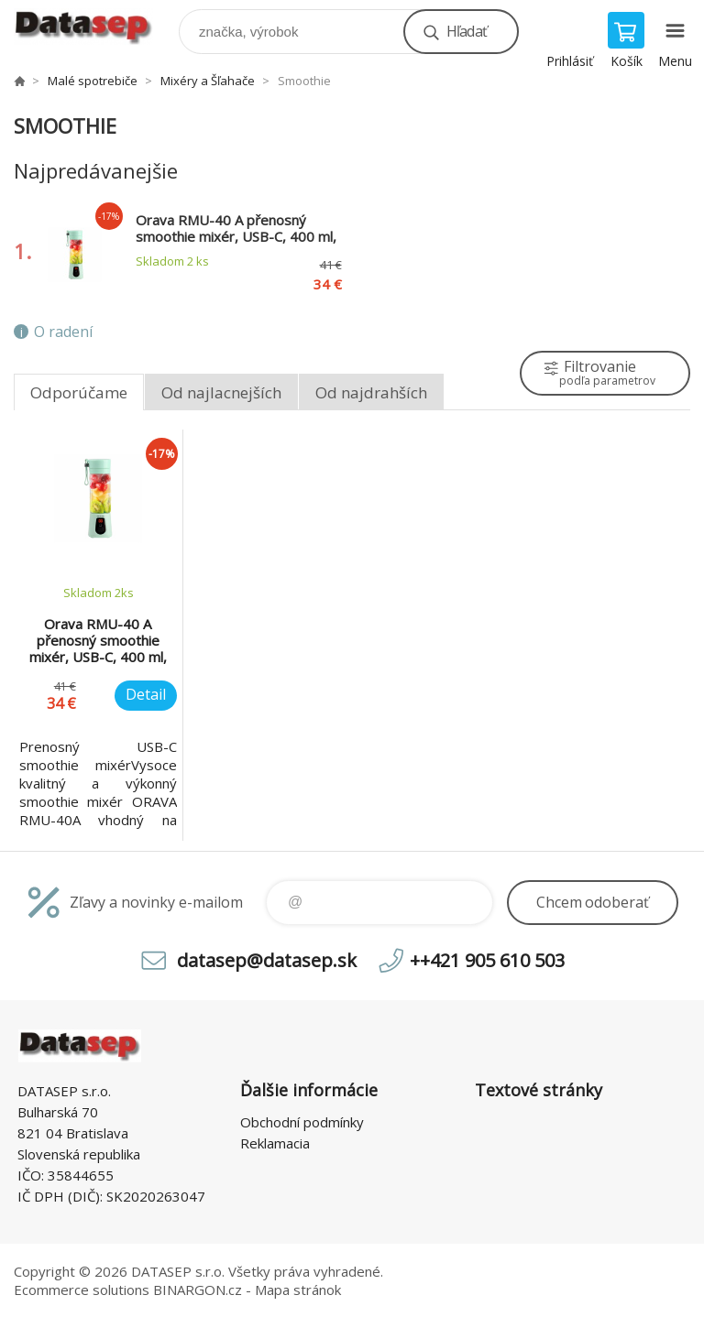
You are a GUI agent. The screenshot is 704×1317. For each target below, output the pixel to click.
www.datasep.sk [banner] (95, 27)
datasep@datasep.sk (267, 960)
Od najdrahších (371, 392)
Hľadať (466, 31)
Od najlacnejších (221, 392)
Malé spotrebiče (93, 80)
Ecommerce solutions (81, 1289)
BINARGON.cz (197, 1289)
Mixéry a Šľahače (207, 80)
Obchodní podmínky (302, 1122)
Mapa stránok (298, 1289)
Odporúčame (78, 392)
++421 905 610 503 (487, 960)
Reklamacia (275, 1143)
